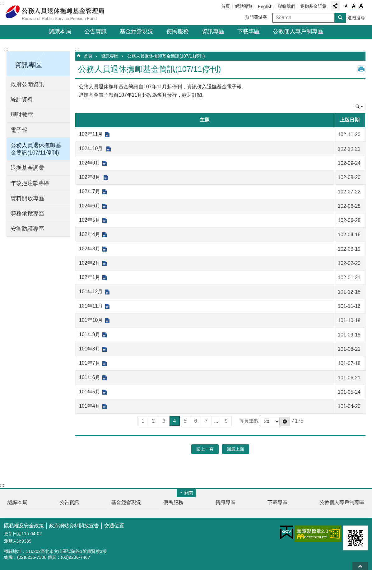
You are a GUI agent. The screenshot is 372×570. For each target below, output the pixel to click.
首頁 (225, 6)
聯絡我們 (286, 6)
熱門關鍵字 (256, 17)
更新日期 (12, 533)
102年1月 (89, 277)
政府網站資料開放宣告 (74, 525)
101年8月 (89, 348)
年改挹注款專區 (30, 183)
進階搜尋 (356, 17)
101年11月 (91, 305)
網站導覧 (244, 6)
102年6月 (89, 205)
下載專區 (248, 31)
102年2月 (89, 263)
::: (2, 3)
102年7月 (89, 191)
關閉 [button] (188, 492)
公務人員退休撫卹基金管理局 (58, 12)
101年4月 (89, 406)
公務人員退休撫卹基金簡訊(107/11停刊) (36, 149)
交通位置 (114, 525)
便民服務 (177, 31)
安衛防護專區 (27, 229)
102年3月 (89, 248)
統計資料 (22, 99)
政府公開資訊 (27, 84)
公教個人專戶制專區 (298, 31)
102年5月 (89, 220)
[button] (284, 421)
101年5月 (89, 391)
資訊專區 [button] (28, 65)
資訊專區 (213, 31)
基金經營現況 (136, 31)
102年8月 (90, 177)
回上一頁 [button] (205, 449)
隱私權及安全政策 (24, 525)
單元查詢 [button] (359, 106)
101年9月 (89, 334)
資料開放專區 (27, 198)
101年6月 (89, 377)
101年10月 (91, 320)
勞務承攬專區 (27, 214)
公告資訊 (95, 31)
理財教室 (22, 115)
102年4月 (89, 234)
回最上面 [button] (235, 449)
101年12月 (91, 291)
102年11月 (91, 134)
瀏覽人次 (12, 541)
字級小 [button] (346, 6)
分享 (335, 6)
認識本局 (60, 31)
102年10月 (91, 148)
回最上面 (360, 566)
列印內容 (361, 69)
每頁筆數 (249, 421)
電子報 (19, 130)
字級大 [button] (361, 6)
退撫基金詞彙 (313, 6)
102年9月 (89, 162)
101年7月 (89, 363)
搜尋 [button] (340, 18)
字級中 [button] (353, 6)
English (265, 6)
